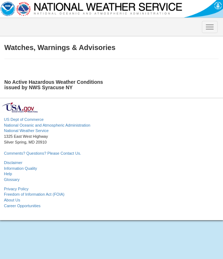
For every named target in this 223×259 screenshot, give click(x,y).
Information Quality (20, 168)
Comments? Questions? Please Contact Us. (42, 153)
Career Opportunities (22, 206)
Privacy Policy (16, 189)
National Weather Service (26, 130)
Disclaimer (13, 162)
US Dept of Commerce (24, 119)
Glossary (11, 179)
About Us (12, 200)
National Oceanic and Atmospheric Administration (47, 125)
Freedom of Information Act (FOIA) (34, 194)
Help (8, 174)
